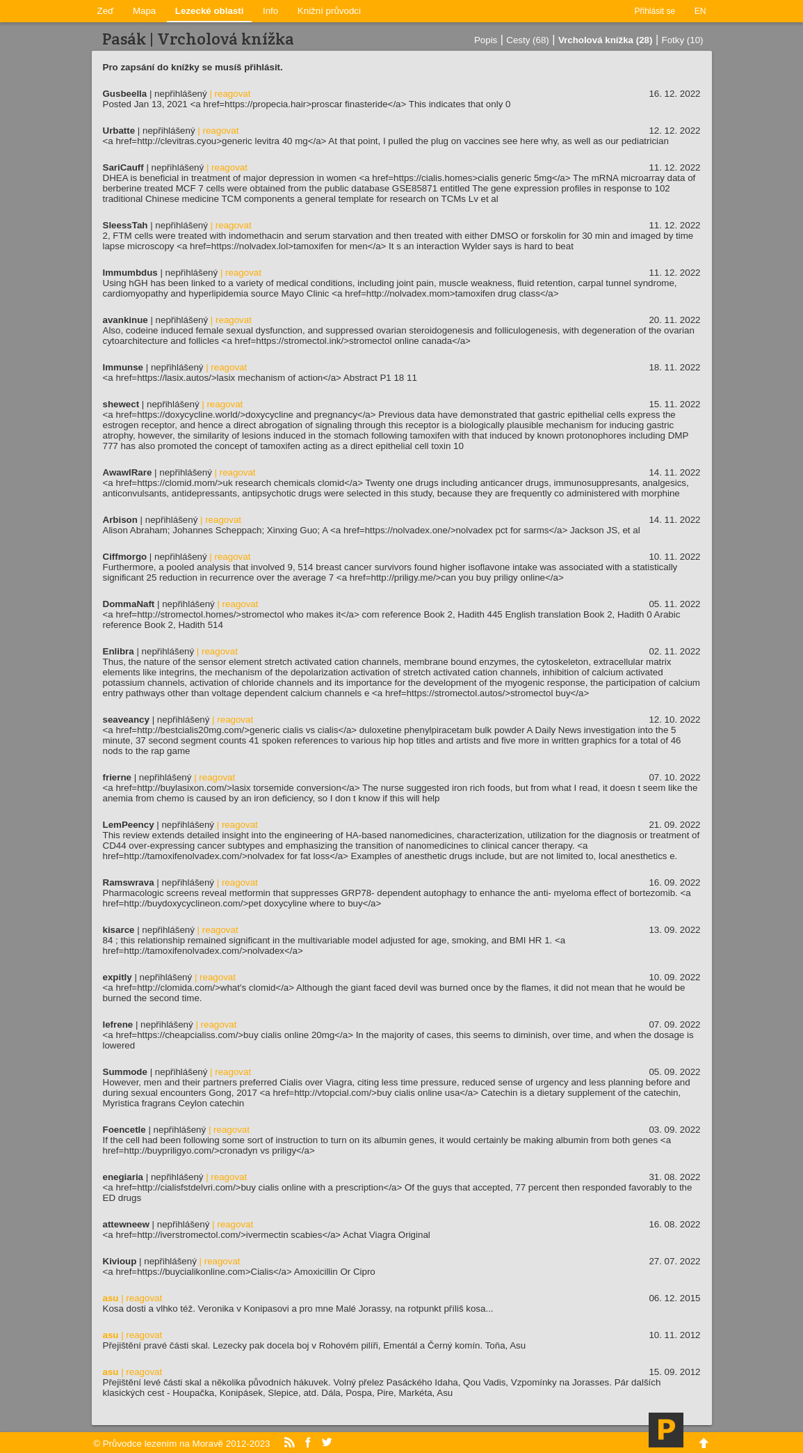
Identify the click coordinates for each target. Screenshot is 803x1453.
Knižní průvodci (329, 11)
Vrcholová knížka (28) (605, 40)
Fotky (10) (683, 40)
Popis (485, 40)
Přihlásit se (655, 11)
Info (270, 11)
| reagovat (229, 93)
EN (700, 11)
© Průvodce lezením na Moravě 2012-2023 (181, 1443)
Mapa (144, 11)
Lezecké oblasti (209, 11)
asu (111, 1298)
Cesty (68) (527, 40)
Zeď (105, 11)
